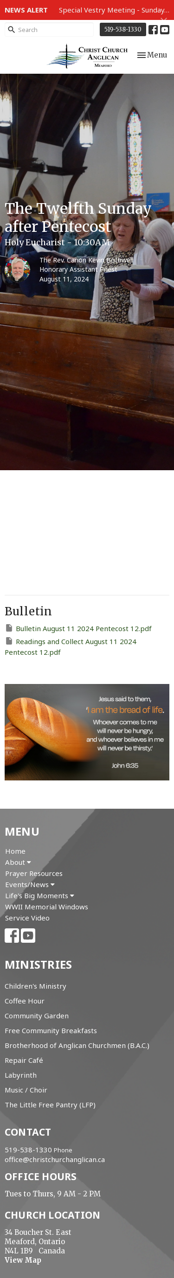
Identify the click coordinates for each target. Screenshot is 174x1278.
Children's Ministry (35, 985)
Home (15, 851)
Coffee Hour (25, 1000)
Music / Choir (26, 1089)
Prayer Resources (34, 873)
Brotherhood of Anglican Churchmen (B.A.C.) (77, 1045)
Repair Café (24, 1060)
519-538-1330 (123, 29)
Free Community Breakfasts (51, 1030)
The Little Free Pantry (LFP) (50, 1104)
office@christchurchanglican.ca (55, 1159)
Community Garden (37, 1015)
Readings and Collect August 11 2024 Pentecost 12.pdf (70, 646)
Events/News (30, 884)
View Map (23, 1260)
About (18, 862)
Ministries (38, 964)
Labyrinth (21, 1075)
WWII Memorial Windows (46, 906)
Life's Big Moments (39, 895)
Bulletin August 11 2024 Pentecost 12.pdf (78, 628)
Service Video (27, 917)
